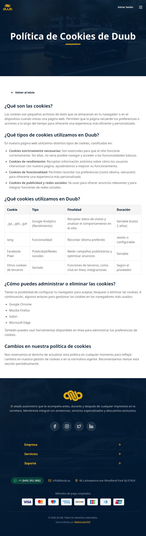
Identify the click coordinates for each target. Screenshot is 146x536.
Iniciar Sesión (125, 7)
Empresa (73, 445)
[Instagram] (66, 426)
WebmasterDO (82, 522)
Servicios (73, 454)
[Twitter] (79, 426)
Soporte (73, 463)
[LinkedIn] (91, 426)
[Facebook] (54, 426)
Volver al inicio (23, 92)
